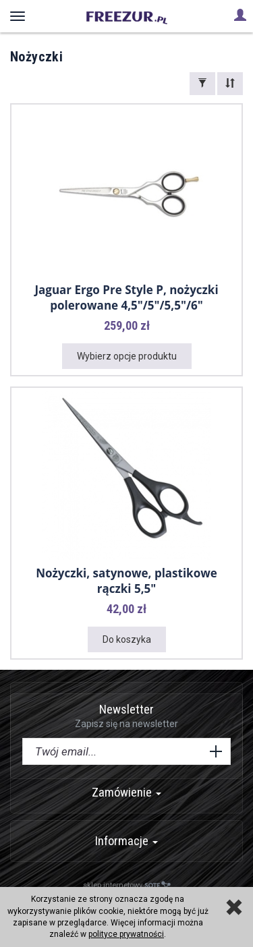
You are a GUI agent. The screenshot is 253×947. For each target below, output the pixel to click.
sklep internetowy (127, 885)
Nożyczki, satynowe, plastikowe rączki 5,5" (126, 580)
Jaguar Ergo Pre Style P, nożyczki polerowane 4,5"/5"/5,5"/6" (126, 297)
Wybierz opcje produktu (127, 356)
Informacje (126, 841)
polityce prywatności (126, 934)
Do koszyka (127, 639)
